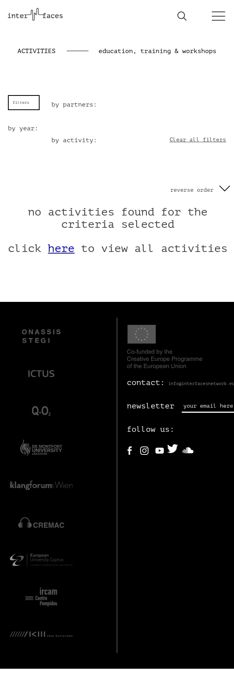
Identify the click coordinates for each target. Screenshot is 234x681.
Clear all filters (197, 140)
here (61, 248)
